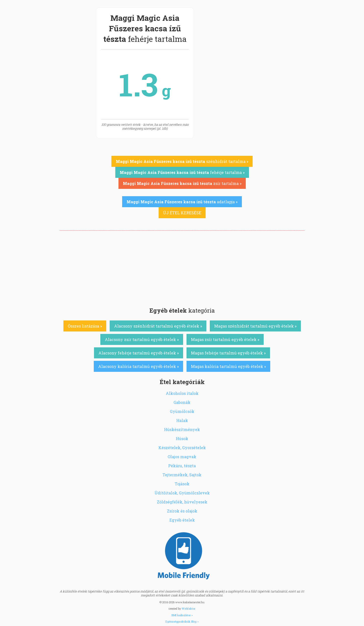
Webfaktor (188, 608)
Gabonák (182, 402)
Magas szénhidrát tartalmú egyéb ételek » (255, 326)
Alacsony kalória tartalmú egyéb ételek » (138, 366)
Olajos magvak (182, 456)
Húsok (182, 438)
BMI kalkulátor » (182, 615)
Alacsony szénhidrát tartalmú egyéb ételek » (158, 326)
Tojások (182, 483)
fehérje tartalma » (182, 172)
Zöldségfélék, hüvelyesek (182, 501)
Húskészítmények (182, 429)
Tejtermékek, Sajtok (182, 474)
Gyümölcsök (182, 411)
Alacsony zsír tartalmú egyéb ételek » (142, 339)
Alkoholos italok (182, 393)
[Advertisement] (182, 267)
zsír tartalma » (182, 183)
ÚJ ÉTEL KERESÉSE (182, 212)
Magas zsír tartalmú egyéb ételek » (225, 339)
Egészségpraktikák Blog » (182, 621)
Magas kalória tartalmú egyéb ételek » (228, 366)
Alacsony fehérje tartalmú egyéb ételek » (138, 352)
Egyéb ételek (182, 520)
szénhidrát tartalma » (182, 161)
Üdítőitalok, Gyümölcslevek (182, 492)
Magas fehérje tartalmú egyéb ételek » (228, 352)
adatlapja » (182, 201)
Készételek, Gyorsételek (182, 447)
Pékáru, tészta (182, 465)
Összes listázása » (85, 326)
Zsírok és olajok (182, 510)
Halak (182, 420)
